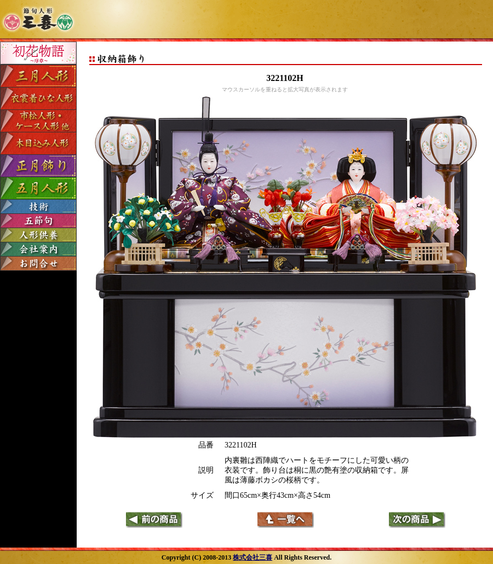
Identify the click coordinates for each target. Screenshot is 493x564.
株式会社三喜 (252, 557)
